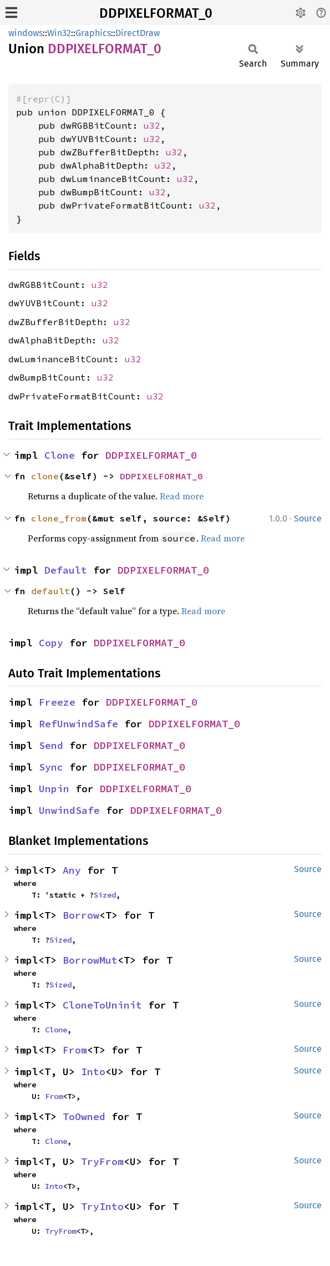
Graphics (93, 33)
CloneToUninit (102, 1005)
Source (308, 518)
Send (51, 745)
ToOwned (84, 1116)
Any (72, 870)
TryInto (102, 1206)
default (50, 590)
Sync (51, 767)
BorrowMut (90, 960)
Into (93, 1071)
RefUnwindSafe (78, 723)
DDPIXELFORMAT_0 (155, 13)
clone (45, 476)
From (75, 1050)
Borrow (81, 915)
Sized (105, 895)
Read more (182, 496)
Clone (59, 455)
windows (25, 33)
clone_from (59, 518)
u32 (152, 125)
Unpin (54, 788)
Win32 (59, 33)
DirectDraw (137, 33)
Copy (51, 642)
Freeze (57, 702)
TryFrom (102, 1161)
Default (65, 570)
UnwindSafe (69, 810)
